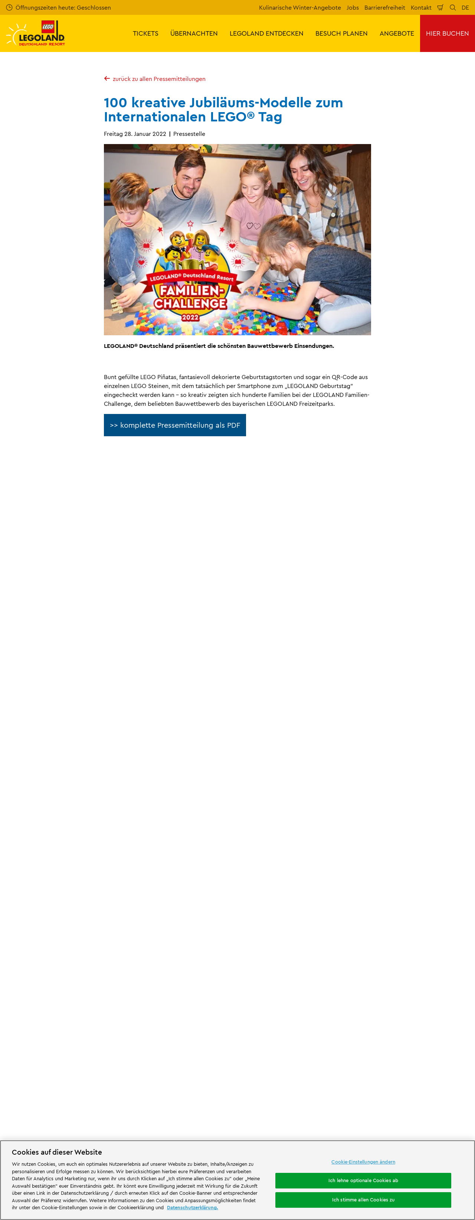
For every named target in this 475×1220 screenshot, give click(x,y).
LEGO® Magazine (29, 970)
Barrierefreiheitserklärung (277, 1017)
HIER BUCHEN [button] (447, 33)
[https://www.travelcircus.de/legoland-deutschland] (187, 1065)
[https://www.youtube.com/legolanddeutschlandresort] (424, 1106)
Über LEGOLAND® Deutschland (48, 894)
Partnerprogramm (30, 958)
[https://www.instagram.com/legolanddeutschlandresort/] (406, 1106)
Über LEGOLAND (45, 855)
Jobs (353, 7)
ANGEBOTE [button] (397, 33)
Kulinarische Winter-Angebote (300, 7)
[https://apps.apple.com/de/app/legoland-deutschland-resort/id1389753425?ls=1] (444, 1054)
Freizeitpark (159, 1106)
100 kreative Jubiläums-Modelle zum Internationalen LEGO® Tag (218, 855)
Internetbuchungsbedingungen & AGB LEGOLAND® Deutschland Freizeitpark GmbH (295, 920)
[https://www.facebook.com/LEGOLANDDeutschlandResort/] (387, 1106)
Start (11, 855)
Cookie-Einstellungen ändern (363, 1162)
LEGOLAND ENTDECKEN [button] (267, 33)
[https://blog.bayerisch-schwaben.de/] (228, 1065)
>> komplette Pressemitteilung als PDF (175, 425)
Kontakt (421, 7)
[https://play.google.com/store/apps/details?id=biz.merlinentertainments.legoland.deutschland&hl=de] (391, 1054)
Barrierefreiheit (384, 7)
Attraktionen (299, 1100)
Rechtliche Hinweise (271, 1004)
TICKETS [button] (145, 33)
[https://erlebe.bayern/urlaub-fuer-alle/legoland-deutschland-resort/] (113, 1065)
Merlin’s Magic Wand (34, 945)
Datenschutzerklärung (272, 979)
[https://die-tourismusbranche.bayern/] (278, 1065)
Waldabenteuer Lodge (29, 1131)
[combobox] (236, 795)
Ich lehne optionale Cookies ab (363, 1180)
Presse (81, 855)
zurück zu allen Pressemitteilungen (155, 78)
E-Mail (75, 690)
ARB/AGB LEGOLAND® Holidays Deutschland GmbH (287, 963)
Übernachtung (185, 1125)
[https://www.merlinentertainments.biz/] (32, 1065)
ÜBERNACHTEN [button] (194, 33)
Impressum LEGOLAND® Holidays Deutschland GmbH (288, 943)
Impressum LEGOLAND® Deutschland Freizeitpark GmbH (293, 897)
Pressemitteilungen (119, 855)
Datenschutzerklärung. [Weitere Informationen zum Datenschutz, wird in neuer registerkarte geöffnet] (192, 1207)
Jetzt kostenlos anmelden (178, 729)
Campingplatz (263, 1131)
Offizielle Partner (28, 932)
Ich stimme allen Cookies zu (363, 1200)
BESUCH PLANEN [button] (341, 33)
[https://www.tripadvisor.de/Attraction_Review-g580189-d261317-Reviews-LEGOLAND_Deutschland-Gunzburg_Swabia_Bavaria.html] (443, 1106)
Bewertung (140, 906)
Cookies (254, 992)
